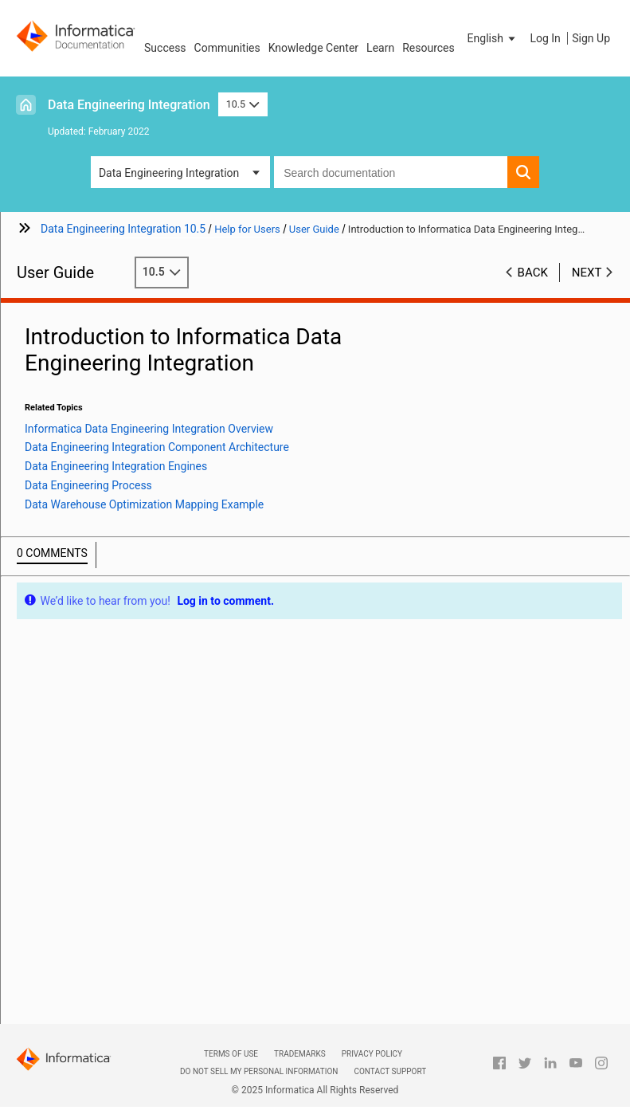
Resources (428, 47)
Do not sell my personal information (259, 1071)
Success (165, 47)
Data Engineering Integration (129, 104)
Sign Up (591, 38)
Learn (380, 47)
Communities (227, 47)
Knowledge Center (313, 47)
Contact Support (390, 1071)
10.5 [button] (243, 104)
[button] (493, 38)
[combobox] (390, 172)
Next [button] (587, 272)
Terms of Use (231, 1053)
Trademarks (300, 1053)
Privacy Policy (372, 1053)
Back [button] (533, 272)
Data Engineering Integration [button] (169, 173)
